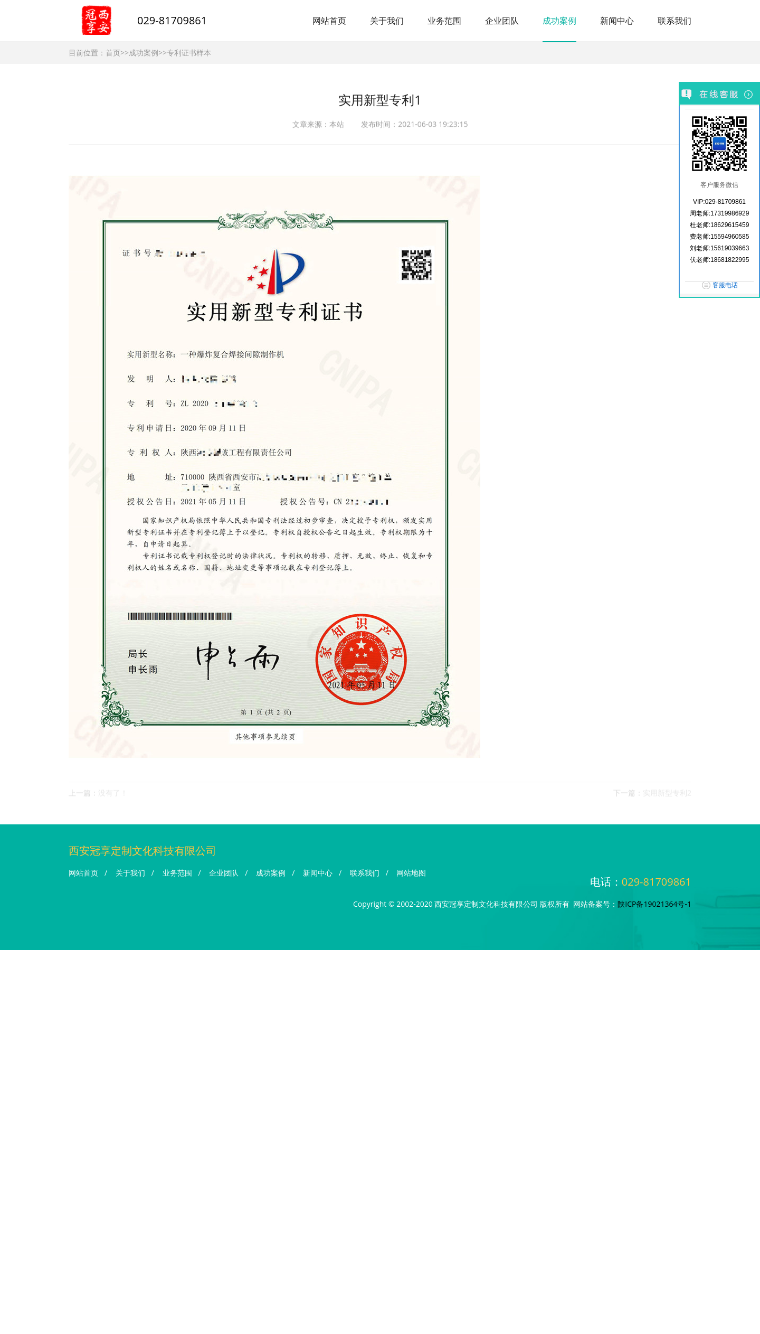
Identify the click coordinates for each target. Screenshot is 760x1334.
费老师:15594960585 (719, 236)
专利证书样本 (189, 53)
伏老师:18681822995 (719, 260)
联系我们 (674, 20)
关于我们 (387, 20)
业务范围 (444, 20)
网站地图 (411, 873)
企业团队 (502, 20)
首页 (113, 53)
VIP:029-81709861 (719, 201)
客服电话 (725, 285)
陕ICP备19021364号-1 (654, 904)
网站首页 (329, 20)
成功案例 (559, 20)
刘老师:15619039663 (719, 248)
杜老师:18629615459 (719, 225)
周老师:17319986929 (719, 213)
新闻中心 (617, 20)
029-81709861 (172, 20)
